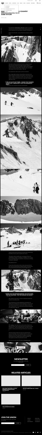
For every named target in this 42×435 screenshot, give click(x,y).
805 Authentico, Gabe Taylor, (20, 27)
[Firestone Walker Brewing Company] (30, 0)
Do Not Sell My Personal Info (15, 432)
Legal (1, 432)
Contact (29, 418)
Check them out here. (27, 340)
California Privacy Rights (21, 432)
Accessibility (37, 421)
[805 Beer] (36, 0)
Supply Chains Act (27, 432)
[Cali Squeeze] (40, 0)
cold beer (12, 325)
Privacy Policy (4, 432)
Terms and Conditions (9, 432)
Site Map (30, 432)
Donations (37, 418)
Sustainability (30, 421)
